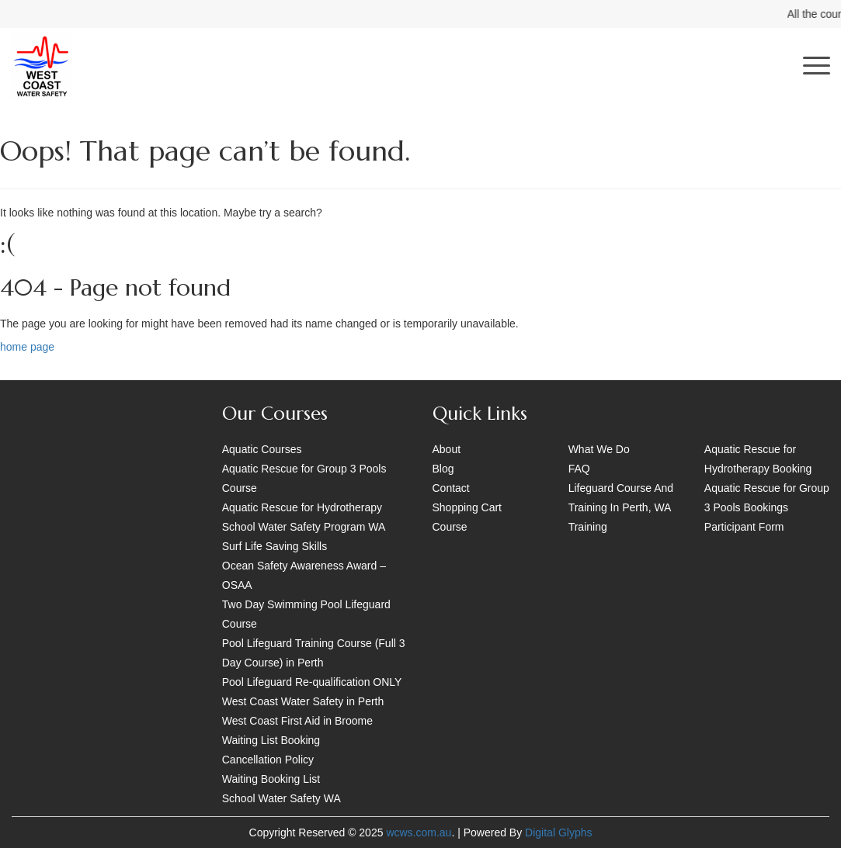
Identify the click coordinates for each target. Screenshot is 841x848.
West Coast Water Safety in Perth (303, 701)
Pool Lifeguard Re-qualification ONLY (312, 682)
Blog (443, 468)
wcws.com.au (418, 832)
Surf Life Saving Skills (274, 546)
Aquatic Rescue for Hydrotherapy (302, 507)
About (447, 449)
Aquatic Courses (262, 449)
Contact (451, 488)
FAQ (579, 468)
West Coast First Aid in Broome (297, 721)
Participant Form (744, 527)
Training (587, 527)
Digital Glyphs (558, 832)
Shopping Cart (467, 507)
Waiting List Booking (271, 740)
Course (450, 527)
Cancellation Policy (268, 759)
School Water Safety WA (281, 798)
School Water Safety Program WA (304, 527)
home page (27, 347)
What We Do (599, 449)
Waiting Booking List (271, 779)
